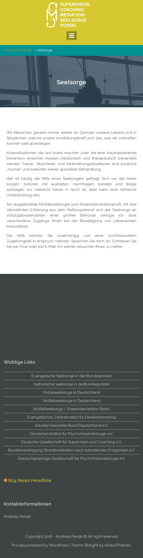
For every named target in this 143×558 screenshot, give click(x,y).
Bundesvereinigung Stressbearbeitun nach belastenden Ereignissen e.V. (71, 499)
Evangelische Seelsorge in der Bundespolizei (72, 425)
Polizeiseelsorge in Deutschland (71, 441)
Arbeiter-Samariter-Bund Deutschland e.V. (71, 474)
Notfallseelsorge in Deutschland (71, 449)
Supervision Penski (18, 50)
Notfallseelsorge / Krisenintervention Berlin (72, 458)
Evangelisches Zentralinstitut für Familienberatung (72, 466)
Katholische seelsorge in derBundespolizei (71, 433)
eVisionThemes (117, 545)
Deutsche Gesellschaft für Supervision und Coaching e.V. (71, 491)
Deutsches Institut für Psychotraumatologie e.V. (71, 482)
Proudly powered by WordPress (40, 545)
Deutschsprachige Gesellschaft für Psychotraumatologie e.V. (71, 507)
